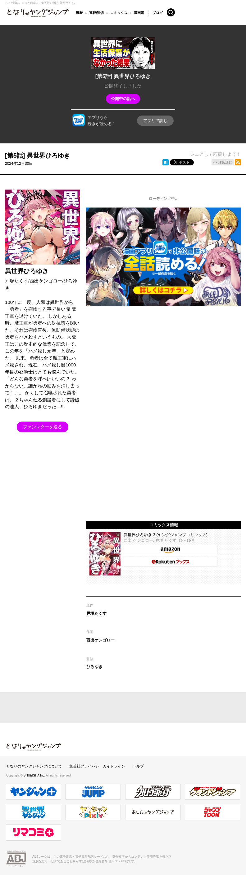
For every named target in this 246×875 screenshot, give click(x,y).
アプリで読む (155, 120)
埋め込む (225, 162)
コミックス (118, 13)
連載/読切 (96, 13)
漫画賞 (139, 13)
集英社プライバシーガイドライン (97, 766)
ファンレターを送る (42, 426)
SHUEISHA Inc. (35, 775)
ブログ (158, 12)
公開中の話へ (123, 98)
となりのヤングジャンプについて (34, 766)
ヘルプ (138, 766)
